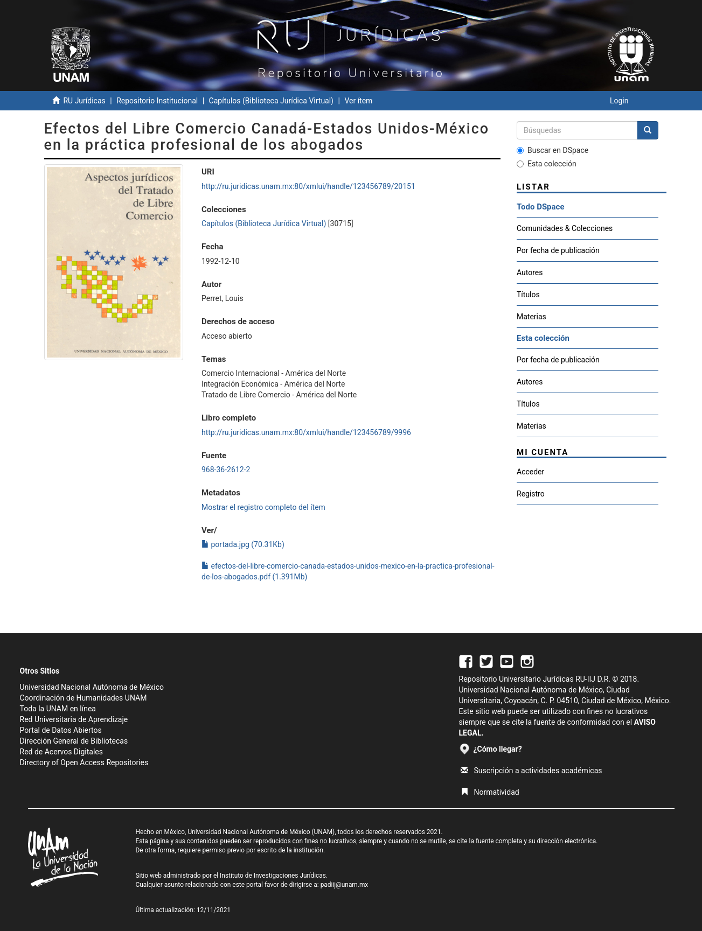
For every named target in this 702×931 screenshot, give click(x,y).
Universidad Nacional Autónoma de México (92, 687)
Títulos (528, 294)
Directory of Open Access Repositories (84, 762)
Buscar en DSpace (552, 150)
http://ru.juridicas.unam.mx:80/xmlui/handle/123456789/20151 (308, 186)
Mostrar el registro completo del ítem (263, 507)
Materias (531, 316)
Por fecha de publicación (558, 250)
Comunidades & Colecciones (565, 228)
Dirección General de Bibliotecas (74, 741)
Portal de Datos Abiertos (61, 730)
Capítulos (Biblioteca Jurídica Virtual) (271, 100)
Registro (531, 493)
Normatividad (490, 792)
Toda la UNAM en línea (58, 708)
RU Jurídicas (84, 100)
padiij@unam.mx (345, 884)
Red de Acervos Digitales (61, 751)
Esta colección (546, 163)
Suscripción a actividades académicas (531, 770)
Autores (530, 272)
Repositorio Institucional (157, 100)
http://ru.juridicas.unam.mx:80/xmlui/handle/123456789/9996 (306, 432)
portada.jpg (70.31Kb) (242, 544)
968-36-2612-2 (225, 469)
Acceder (530, 471)
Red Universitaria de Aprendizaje (74, 719)
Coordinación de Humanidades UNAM (83, 698)
